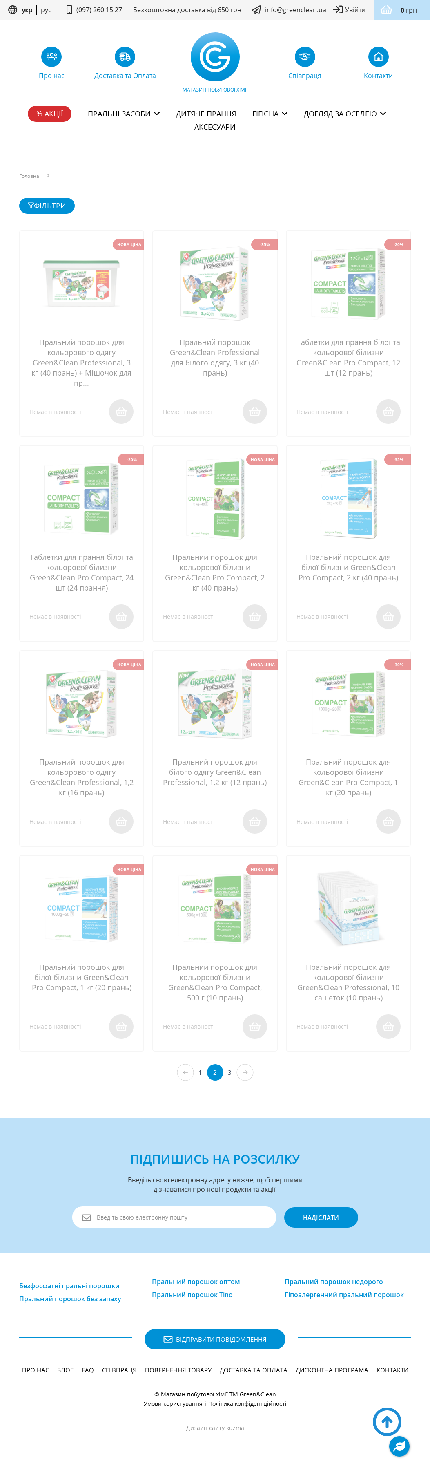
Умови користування (173, 1408)
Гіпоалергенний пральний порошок (344, 1299)
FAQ (88, 1374)
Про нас (35, 1374)
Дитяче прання (206, 114)
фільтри (47, 205)
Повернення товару (178, 1374)
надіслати (321, 1221)
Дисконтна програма (332, 1374)
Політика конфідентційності (247, 1408)
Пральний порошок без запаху (70, 1303)
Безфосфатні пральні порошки (69, 1290)
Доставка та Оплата (253, 1374)
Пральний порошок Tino (192, 1299)
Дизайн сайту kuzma (215, 1432)
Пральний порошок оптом (196, 1286)
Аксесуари (215, 127)
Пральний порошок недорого (334, 1286)
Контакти (392, 1374)
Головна (29, 176)
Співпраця (119, 1374)
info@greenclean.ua (295, 9)
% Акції (49, 114)
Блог (65, 1374)
